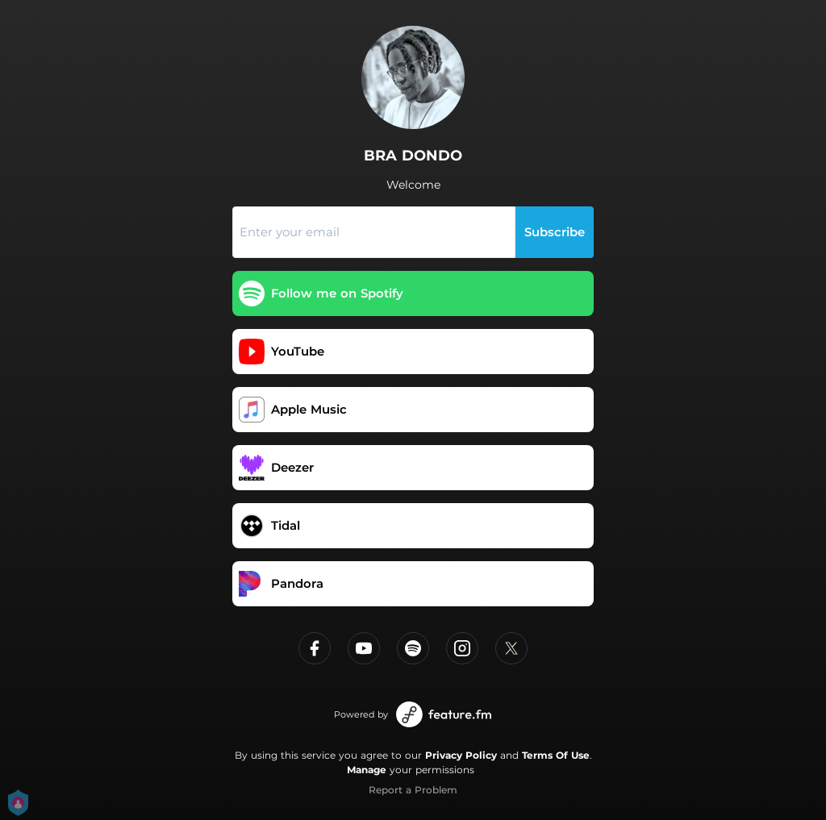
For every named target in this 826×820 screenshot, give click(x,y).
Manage (366, 770)
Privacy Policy (461, 755)
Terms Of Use (556, 755)
